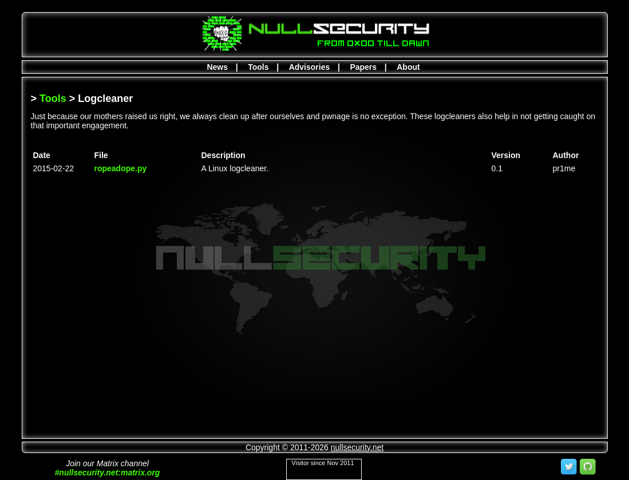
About (408, 67)
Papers (363, 67)
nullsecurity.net (357, 447)
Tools (258, 67)
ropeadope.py (120, 168)
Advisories (309, 67)
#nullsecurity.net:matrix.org (107, 472)
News (217, 67)
